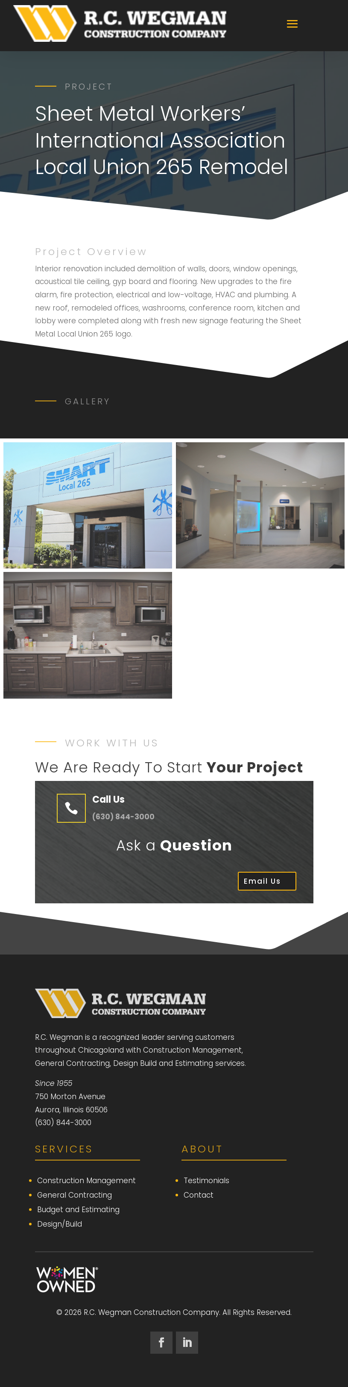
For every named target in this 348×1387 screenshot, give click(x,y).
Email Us (262, 881)
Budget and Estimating (78, 1209)
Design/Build (59, 1224)
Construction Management (86, 1180)
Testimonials (206, 1180)
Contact (198, 1195)
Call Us (108, 799)
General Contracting (74, 1195)
